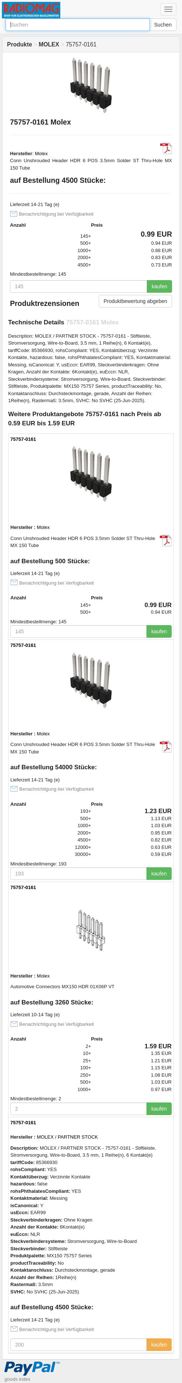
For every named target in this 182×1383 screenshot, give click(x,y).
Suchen (163, 25)
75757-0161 (23, 439)
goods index (17, 1379)
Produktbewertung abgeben (135, 301)
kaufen (159, 286)
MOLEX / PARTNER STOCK (67, 1137)
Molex (41, 153)
